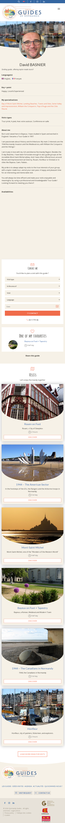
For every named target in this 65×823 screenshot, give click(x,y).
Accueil (61, 22)
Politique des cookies (24, 811)
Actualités (38, 784)
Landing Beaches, (30, 102)
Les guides (6, 784)
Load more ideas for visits (32, 752)
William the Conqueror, (27, 104)
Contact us (42, 791)
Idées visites (17, 784)
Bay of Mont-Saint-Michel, (12, 102)
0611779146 (32, 318)
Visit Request (23, 791)
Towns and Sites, (45, 102)
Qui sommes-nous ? (53, 784)
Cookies (7, 813)
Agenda (28, 784)
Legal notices (15, 809)
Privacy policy (9, 811)
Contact (32, 311)
